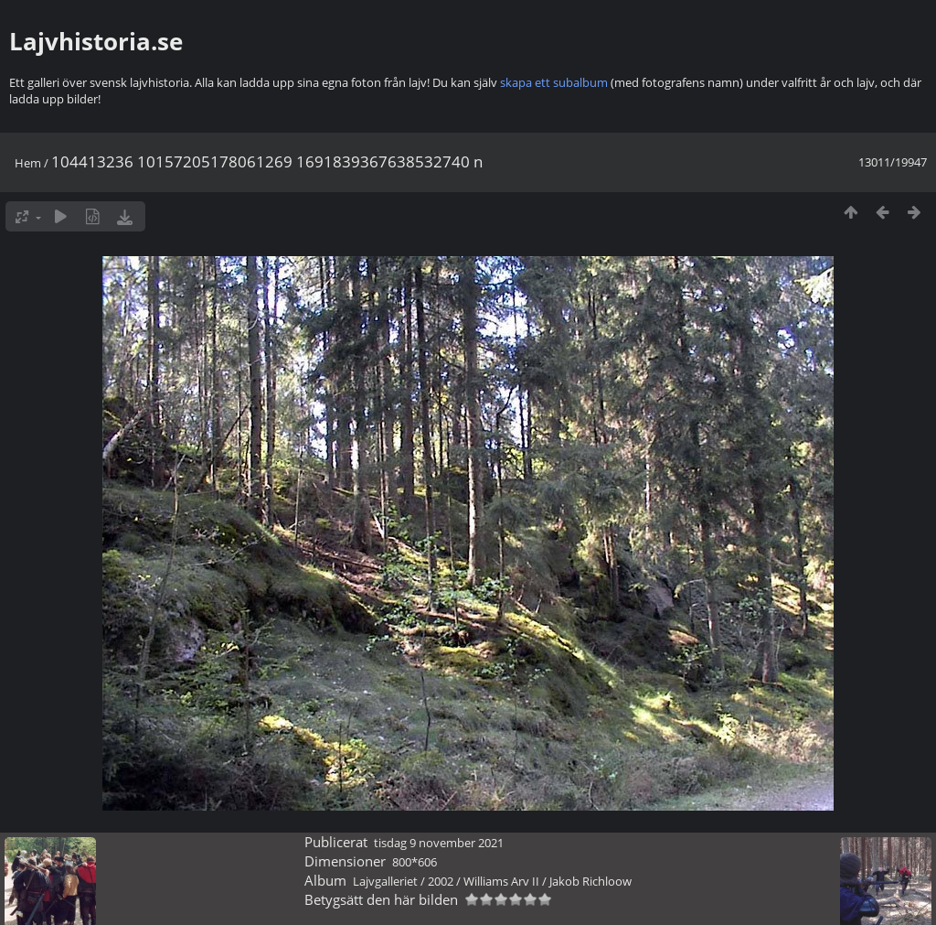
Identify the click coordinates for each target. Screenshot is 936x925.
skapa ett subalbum (554, 82)
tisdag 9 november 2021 (439, 842)
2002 (440, 881)
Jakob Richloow (590, 881)
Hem (28, 163)
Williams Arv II (501, 881)
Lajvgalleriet (385, 881)
